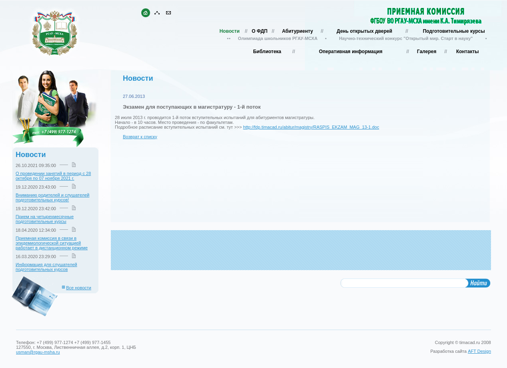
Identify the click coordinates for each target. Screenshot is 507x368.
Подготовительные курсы (454, 31)
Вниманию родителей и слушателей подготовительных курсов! (52, 197)
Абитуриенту (297, 31)
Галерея (426, 51)
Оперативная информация (351, 51)
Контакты (467, 51)
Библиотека (267, 51)
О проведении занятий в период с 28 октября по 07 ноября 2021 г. (53, 176)
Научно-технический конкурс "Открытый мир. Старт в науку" (406, 38)
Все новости (78, 287)
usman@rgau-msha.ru (38, 352)
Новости (229, 31)
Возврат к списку (140, 136)
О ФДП (259, 31)
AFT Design (479, 351)
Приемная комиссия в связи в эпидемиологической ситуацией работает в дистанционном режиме (52, 243)
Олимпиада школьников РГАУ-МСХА (278, 38)
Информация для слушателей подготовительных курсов (46, 267)
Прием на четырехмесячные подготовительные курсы (45, 219)
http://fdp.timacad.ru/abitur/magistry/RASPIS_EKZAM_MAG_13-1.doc (311, 127)
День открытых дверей (364, 31)
